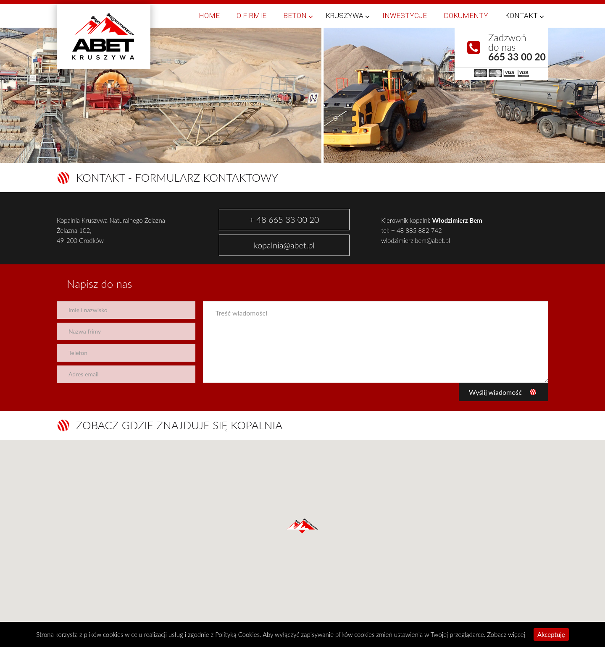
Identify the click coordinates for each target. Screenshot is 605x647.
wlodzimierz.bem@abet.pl (415, 240)
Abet (103, 36)
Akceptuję (551, 634)
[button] (302, 526)
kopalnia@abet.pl (284, 245)
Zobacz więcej (506, 634)
